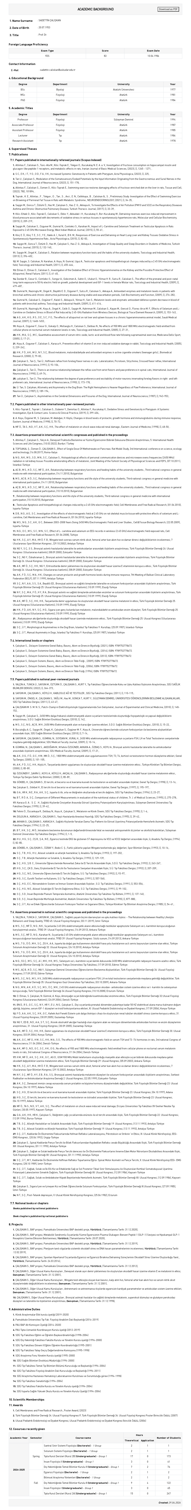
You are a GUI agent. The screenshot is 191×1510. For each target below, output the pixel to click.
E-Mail (14, 70)
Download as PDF (168, 9)
